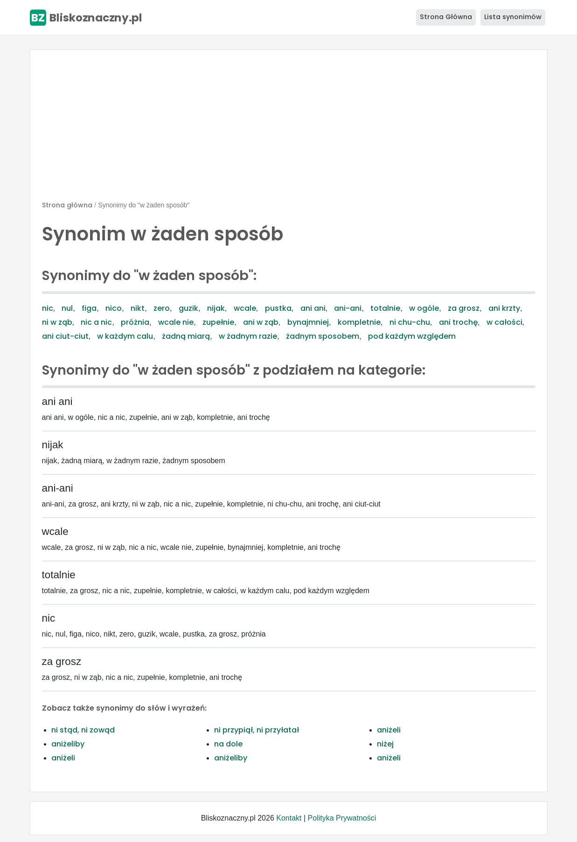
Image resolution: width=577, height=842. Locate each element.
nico (113, 308)
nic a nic (96, 322)
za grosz (464, 308)
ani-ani (347, 308)
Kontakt (288, 818)
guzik (188, 308)
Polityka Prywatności (342, 818)
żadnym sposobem (322, 336)
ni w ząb (57, 322)
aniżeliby (67, 744)
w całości (504, 322)
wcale (245, 308)
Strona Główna (446, 16)
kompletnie (359, 322)
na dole (228, 744)
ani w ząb (260, 322)
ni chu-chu (409, 322)
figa (89, 308)
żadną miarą (186, 336)
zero (161, 308)
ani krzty (504, 308)
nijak (216, 308)
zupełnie (218, 322)
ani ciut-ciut (65, 336)
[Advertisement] (288, 129)
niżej (385, 744)
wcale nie (176, 322)
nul (67, 308)
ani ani (313, 308)
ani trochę (458, 322)
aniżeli (389, 730)
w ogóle (424, 308)
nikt (138, 308)
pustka (278, 308)
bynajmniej (308, 322)
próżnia (135, 322)
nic (47, 308)
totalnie (385, 308)
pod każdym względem (412, 336)
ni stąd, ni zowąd (83, 730)
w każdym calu (125, 336)
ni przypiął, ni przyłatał (256, 730)
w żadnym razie (248, 336)
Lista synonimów (513, 16)
